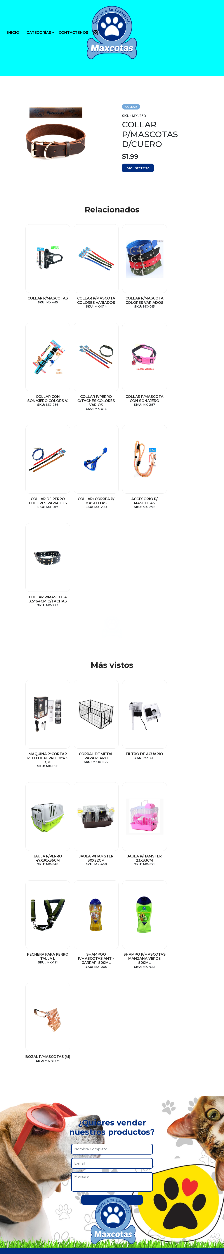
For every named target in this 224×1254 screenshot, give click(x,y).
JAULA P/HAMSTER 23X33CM (91, 760)
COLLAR (131, 106)
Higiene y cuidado (27, 1128)
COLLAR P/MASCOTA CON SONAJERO (91, 399)
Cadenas (18, 1193)
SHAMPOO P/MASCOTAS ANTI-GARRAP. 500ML (181, 762)
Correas (17, 1177)
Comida (17, 1153)
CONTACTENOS (74, 33)
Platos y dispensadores (31, 1145)
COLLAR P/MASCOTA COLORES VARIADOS (91, 300)
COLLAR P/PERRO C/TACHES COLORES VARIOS (46, 401)
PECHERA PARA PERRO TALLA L (136, 760)
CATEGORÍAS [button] (39, 33)
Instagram (180, 1104)
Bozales (17, 1201)
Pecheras (18, 1120)
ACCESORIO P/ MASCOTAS (46, 501)
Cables (16, 1210)
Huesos (17, 1226)
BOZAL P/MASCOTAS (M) (91, 862)
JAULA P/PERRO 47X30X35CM (181, 658)
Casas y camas (23, 1161)
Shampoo (19, 1185)
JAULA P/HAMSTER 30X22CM (46, 760)
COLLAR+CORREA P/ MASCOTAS (181, 399)
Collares (17, 1169)
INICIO (13, 33)
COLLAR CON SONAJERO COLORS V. (181, 300)
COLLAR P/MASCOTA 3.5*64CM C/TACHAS (91, 501)
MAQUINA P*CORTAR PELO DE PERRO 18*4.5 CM (46, 660)
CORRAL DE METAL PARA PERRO (91, 658)
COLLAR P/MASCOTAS (46, 298)
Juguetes (18, 1112)
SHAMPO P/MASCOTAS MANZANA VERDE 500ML (46, 866)
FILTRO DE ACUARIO (136, 656)
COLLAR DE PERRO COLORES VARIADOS (136, 399)
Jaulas (16, 1136)
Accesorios (20, 1104)
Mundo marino (24, 1218)
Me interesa (138, 168)
